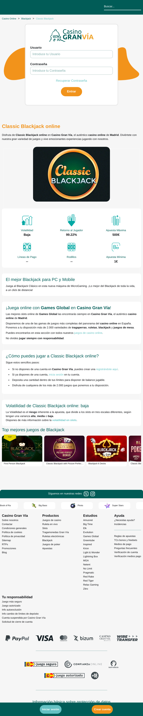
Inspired (87, 544)
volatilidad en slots (64, 420)
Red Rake (88, 576)
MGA (86, 560)
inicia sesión (56, 374)
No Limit (87, 568)
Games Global (91, 536)
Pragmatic (88, 572)
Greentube (89, 540)
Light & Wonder (91, 552)
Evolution (88, 532)
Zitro (85, 588)
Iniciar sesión (50, 709)
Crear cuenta (102, 709)
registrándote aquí (107, 369)
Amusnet (88, 520)
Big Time (88, 524)
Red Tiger (88, 580)
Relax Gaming (91, 584)
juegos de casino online (88, 332)
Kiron (86, 548)
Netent (86, 564)
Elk (85, 528)
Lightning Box (90, 556)
